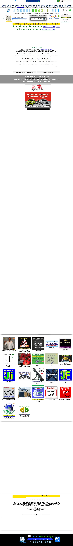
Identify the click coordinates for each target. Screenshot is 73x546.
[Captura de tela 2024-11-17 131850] (70, 6)
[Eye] (22, 539)
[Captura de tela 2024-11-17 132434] (57, 6)
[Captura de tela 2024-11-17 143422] (44, 6)
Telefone (37, 81)
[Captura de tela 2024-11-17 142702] (50, 6)
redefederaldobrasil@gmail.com (40, 50)
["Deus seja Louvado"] (67, 0)
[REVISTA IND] (65, 19)
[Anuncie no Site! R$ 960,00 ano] (20, 16)
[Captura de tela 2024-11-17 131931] (68, 6)
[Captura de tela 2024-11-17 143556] (39, 6)
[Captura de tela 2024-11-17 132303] (60, 6)
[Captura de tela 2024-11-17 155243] (5, 6)
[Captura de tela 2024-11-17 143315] (47, 6)
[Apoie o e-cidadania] (66, 17)
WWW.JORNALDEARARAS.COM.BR (37, 24)
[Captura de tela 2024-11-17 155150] (3, 6)
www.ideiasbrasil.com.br (43, 59)
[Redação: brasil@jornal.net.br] (40, 539)
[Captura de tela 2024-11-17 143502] (42, 6)
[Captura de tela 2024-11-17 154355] (8, 6)
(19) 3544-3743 (45, 81)
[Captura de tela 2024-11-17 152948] (18, 6)
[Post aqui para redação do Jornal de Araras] (24, 72)
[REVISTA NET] (65, 21)
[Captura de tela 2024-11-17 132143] (63, 6)
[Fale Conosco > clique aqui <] (48, 72)
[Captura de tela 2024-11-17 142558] (52, 6)
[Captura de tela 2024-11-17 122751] (65, 6)
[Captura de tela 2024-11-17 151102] (34, 6)
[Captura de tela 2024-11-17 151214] (29, 6)
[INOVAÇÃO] (9, 21)
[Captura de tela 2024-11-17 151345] (26, 6)
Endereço (16, 79)
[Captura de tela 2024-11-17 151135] (31, 6)
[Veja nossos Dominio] (66, 16)
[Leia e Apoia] (8, 15)
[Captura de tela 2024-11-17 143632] (37, 6)
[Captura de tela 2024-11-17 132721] (55, 6)
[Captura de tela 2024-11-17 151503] (24, 6)
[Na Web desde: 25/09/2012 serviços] (19, 19)
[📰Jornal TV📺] (38, 19)
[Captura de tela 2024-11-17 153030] (16, 6)
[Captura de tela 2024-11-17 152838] (21, 6)
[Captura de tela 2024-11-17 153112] (13, 6)
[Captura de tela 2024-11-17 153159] (11, 6)
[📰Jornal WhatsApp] (33, 1)
